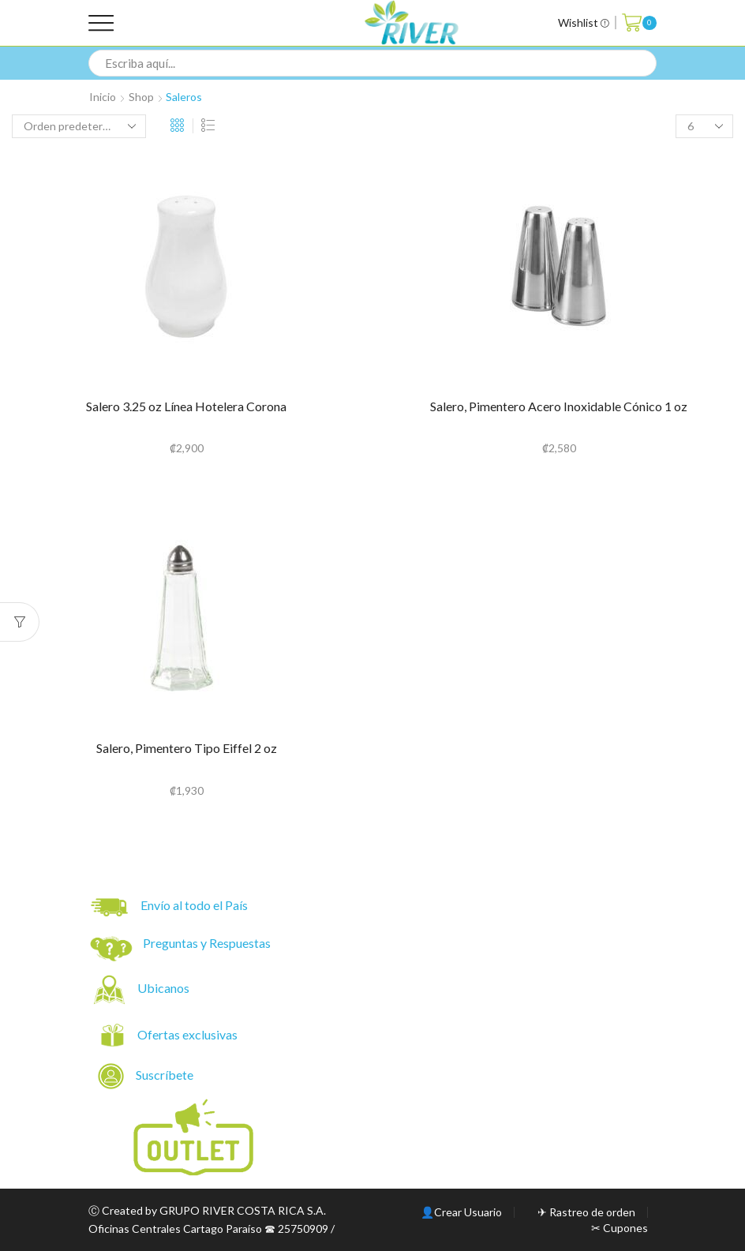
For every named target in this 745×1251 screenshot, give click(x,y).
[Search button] (643, 63)
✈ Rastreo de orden (586, 1212)
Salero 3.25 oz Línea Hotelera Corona (186, 406)
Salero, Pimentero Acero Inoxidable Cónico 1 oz (558, 406)
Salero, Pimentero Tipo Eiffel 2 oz (186, 747)
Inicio (102, 96)
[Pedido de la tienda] (79, 126)
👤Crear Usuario (461, 1212)
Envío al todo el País (169, 907)
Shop (141, 96)
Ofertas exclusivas (188, 1034)
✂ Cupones (619, 1228)
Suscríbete (147, 1076)
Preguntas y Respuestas (207, 942)
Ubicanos (164, 987)
